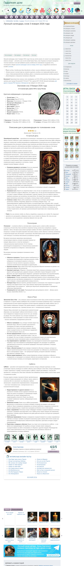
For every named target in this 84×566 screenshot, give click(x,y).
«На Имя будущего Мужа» (15, 472)
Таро (35, 13)
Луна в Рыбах (77, 159)
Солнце (67, 170)
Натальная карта (56, 13)
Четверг (67, 73)
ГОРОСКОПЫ (9, 21)
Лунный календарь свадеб (35, 441)
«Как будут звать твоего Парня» (17, 459)
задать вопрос (53, 451)
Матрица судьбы (49, 13)
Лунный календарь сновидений (42, 441)
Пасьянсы (42, 13)
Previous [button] (2, 10)
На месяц (26, 55)
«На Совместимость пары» (15, 468)
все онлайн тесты (32, 477)
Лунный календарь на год (57, 441)
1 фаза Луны (68, 51)
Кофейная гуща (63, 13)
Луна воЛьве (71, 147)
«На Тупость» (40, 466)
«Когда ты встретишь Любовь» (17, 461)
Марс (66, 178)
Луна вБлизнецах (77, 141)
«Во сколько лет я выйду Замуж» (17, 463)
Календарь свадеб (69, 35)
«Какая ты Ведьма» (42, 459)
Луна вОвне (66, 141)
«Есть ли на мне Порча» (43, 461)
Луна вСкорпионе (72, 153)
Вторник (67, 69)
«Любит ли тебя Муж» (14, 466)
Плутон (67, 187)
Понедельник (68, 66)
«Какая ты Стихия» (42, 472)
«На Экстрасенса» (42, 463)
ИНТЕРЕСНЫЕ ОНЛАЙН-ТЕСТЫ (20, 457)
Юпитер (67, 180)
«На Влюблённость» (14, 470)
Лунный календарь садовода (50, 441)
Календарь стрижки (70, 28)
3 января (21, 21)
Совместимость (70, 13)
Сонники (21, 13)
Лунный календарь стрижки (14, 441)
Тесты (28, 13)
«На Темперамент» (13, 473)
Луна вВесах (66, 153)
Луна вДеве (77, 147)
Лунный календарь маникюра (21, 441)
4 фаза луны (68, 60)
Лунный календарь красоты (28, 441)
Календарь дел (68, 37)
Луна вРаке (66, 147)
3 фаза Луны (68, 58)
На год (34, 55)
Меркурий (68, 174)
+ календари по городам (71, 83)
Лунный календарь (77, 13)
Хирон (67, 189)
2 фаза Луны (68, 53)
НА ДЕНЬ (16, 21)
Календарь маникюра (70, 30)
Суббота (67, 78)
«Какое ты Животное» (43, 473)
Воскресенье (68, 80)
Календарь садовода (70, 40)
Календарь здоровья (70, 42)
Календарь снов (69, 33)
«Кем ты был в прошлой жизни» (46, 470)
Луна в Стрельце (77, 153)
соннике (10, 66)
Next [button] (81, 10)
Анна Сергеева (18, 447)
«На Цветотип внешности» (44, 468)
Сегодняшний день (69, 26)
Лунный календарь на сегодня (7, 441)
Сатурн (67, 182)
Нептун (67, 185)
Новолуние (68, 48)
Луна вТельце (71, 141)
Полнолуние (68, 55)
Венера (67, 176)
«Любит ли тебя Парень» (15, 464)
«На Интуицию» (41, 464)
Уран (66, 183)
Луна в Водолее (71, 159)
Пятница (67, 76)
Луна (66, 172)
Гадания (7, 13)
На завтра (17, 55)
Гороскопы (14, 13)
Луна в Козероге (66, 159)
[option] (7, 12)
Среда (66, 71)
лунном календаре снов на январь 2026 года (29, 64)
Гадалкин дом (13, 2)
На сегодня (8, 55)
